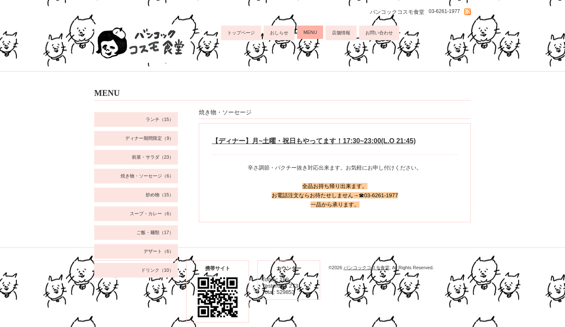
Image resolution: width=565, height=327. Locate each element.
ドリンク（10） (157, 270)
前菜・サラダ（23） (153, 157)
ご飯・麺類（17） (155, 232)
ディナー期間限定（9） (149, 138)
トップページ (241, 32)
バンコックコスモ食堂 (367, 267)
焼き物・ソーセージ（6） (147, 175)
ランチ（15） (160, 119)
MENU (310, 32)
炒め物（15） (160, 194)
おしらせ (279, 32)
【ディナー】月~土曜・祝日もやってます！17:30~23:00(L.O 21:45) (314, 140)
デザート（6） (159, 251)
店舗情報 (341, 32)
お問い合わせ (379, 32)
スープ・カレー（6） (152, 213)
